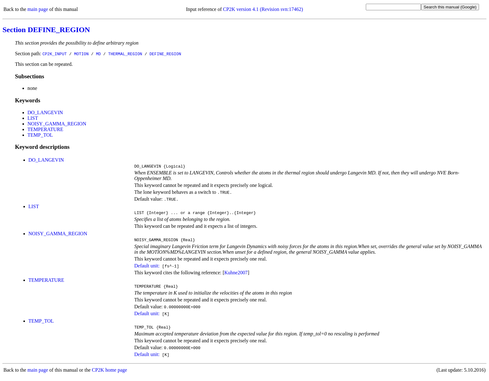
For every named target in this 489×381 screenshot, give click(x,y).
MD (98, 53)
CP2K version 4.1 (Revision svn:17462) (263, 9)
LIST (32, 118)
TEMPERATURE (45, 129)
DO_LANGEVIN (45, 112)
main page (37, 9)
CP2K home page (109, 374)
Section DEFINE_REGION (46, 30)
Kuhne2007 (236, 275)
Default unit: (146, 268)
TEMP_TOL (40, 135)
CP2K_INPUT (54, 53)
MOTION (81, 53)
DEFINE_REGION (165, 53)
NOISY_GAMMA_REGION (56, 123)
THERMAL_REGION (125, 53)
